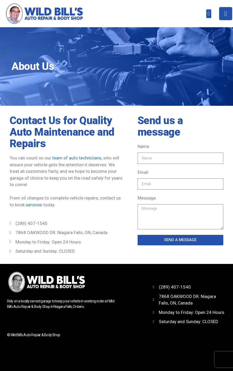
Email (143, 172)
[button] (208, 13)
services (34, 204)
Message (147, 198)
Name (143, 146)
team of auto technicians (76, 157)
